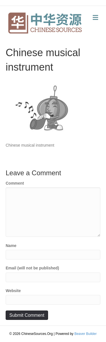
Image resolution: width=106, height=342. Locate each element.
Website (13, 290)
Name (11, 245)
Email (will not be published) (32, 268)
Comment (15, 183)
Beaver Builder (85, 334)
